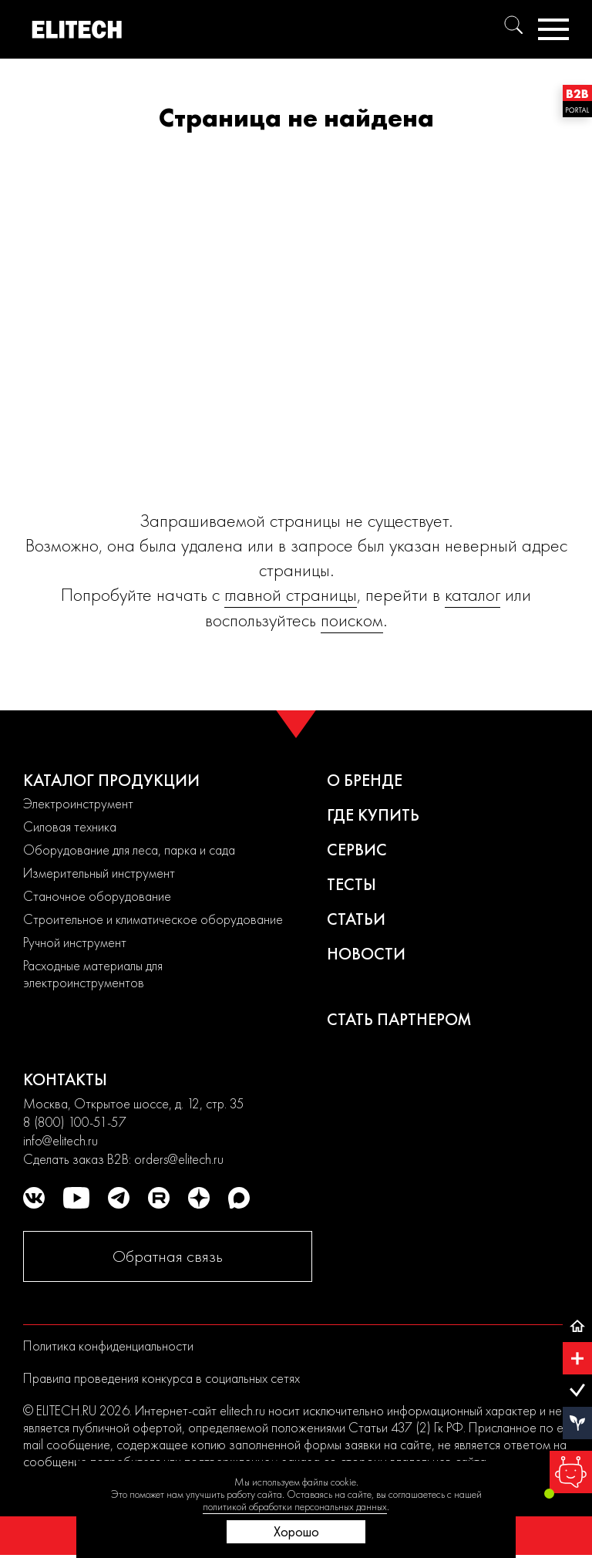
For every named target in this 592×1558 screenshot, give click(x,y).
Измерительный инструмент (99, 873)
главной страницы (290, 594)
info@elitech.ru (60, 1140)
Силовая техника (69, 826)
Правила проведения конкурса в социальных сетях (161, 1378)
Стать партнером (399, 1019)
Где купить (373, 815)
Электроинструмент (78, 803)
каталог (472, 594)
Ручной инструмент (74, 942)
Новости (366, 954)
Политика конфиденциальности (108, 1345)
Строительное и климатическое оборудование (153, 919)
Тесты (351, 884)
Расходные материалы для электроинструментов (93, 973)
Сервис (357, 849)
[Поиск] (513, 24)
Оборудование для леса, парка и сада (129, 849)
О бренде (364, 780)
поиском (352, 620)
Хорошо (296, 1531)
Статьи (356, 919)
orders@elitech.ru (179, 1159)
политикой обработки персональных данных (295, 1506)
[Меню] (553, 29)
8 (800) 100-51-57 (74, 1122)
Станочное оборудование (97, 896)
